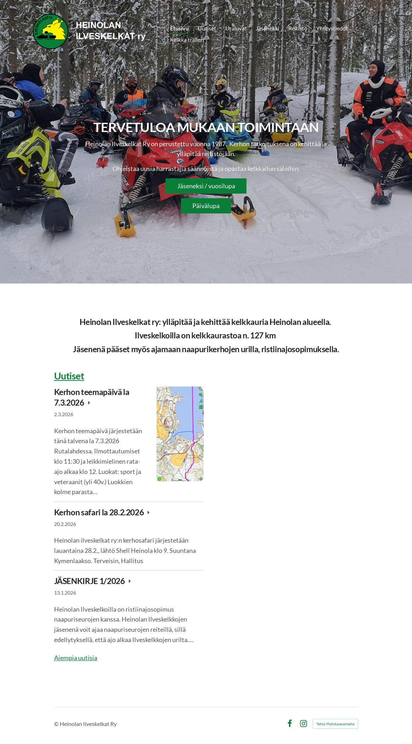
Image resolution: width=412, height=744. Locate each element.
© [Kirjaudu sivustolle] (57, 723)
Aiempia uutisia (75, 658)
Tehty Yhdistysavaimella (335, 724)
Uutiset (69, 376)
